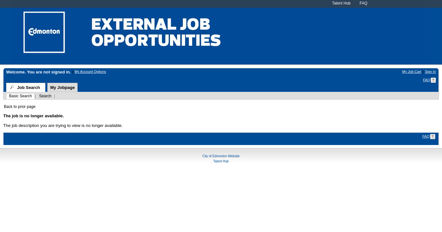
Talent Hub (341, 3)
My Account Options (90, 71)
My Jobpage (62, 87)
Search (45, 96)
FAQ (363, 3)
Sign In (430, 71)
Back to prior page (19, 106)
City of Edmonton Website (221, 155)
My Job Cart (411, 71)
